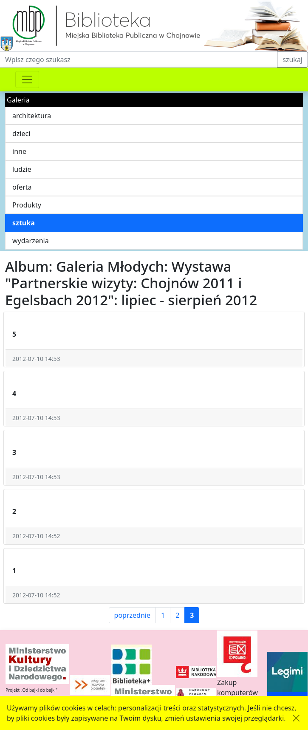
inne (19, 151)
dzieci (21, 133)
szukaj (292, 59)
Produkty (26, 205)
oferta (22, 187)
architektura (31, 115)
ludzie (21, 169)
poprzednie (132, 615)
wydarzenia (30, 240)
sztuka (23, 222)
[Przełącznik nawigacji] (27, 79)
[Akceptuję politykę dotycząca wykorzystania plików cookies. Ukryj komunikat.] (296, 718)
